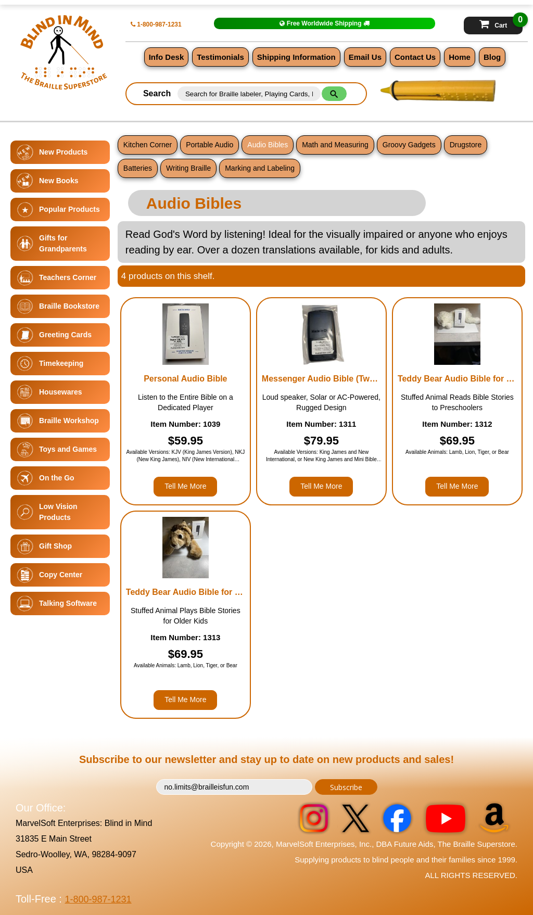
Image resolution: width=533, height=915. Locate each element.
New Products (63, 152)
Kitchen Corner (147, 145)
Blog (492, 57)
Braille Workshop (69, 420)
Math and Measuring (335, 145)
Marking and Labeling (260, 168)
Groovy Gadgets (409, 145)
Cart (501, 23)
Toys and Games (68, 449)
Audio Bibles (267, 145)
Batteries (137, 168)
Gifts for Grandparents (63, 243)
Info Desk (166, 57)
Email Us (365, 57)
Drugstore (465, 145)
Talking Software (68, 603)
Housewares (60, 392)
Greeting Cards (65, 335)
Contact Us (415, 57)
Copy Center (60, 574)
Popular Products (69, 209)
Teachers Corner (67, 277)
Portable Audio (209, 145)
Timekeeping (61, 363)
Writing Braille (188, 168)
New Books (58, 180)
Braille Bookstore (69, 306)
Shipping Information (296, 57)
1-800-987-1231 (156, 24)
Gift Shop (55, 546)
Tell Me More (185, 486)
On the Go (56, 478)
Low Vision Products (58, 512)
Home (460, 57)
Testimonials (220, 57)
